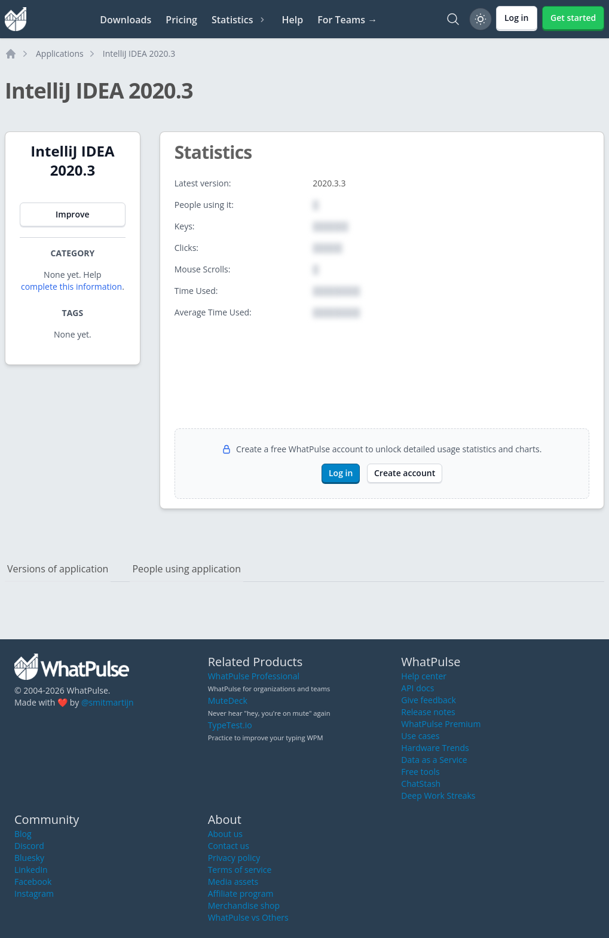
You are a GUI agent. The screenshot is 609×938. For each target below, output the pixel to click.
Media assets (233, 881)
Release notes (428, 712)
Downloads (125, 19)
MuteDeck (227, 700)
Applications (60, 53)
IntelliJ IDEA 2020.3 (139, 53)
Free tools (420, 771)
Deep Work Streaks (438, 795)
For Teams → (347, 19)
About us (225, 833)
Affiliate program (241, 893)
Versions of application (57, 568)
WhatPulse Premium (441, 723)
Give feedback (428, 700)
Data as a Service (434, 759)
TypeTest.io (230, 725)
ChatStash (420, 783)
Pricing (181, 19)
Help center (423, 676)
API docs (417, 688)
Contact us (228, 845)
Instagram (34, 893)
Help (292, 19)
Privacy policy (234, 857)
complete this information (71, 286)
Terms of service (240, 869)
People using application (186, 568)
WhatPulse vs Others (248, 917)
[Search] (453, 19)
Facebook (32, 881)
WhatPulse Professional (253, 676)
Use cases (420, 735)
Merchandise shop (244, 905)
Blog (23, 833)
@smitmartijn (107, 702)
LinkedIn (31, 869)
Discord (29, 845)
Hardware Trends (435, 747)
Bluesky (29, 857)
